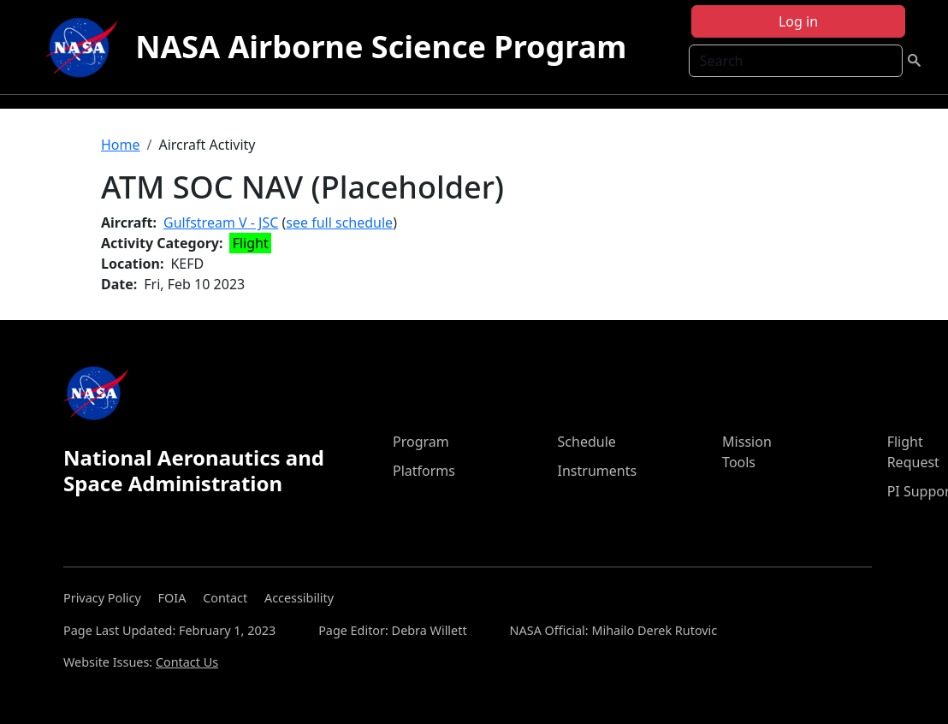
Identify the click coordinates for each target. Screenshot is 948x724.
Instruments (597, 470)
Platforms (424, 470)
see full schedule (339, 222)
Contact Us (187, 662)
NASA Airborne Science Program (380, 47)
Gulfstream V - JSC (220, 222)
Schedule (587, 441)
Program (421, 441)
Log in (798, 21)
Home (120, 144)
